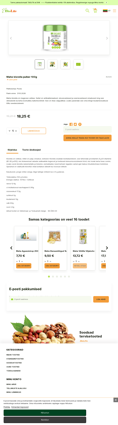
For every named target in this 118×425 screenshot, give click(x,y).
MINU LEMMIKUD (50, 363)
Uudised (78, 369)
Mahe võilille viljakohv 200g (91, 255)
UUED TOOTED (19, 367)
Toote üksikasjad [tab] (37, 151)
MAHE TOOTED (19, 354)
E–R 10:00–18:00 (22, 403)
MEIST (77, 373)
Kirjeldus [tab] (18, 151)
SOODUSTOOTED (20, 363)
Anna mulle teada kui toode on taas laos (81, 139)
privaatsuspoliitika (84, 378)
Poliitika (9, 419)
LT (106, 10)
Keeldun (91, 419)
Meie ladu (79, 354)
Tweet (69, 125)
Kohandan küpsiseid (22, 419)
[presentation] (16, 251)
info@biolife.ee (22, 399)
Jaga (64, 125)
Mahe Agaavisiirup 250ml (33, 255)
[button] (49, 281)
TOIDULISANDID (20, 371)
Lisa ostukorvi (28, 270)
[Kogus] (19, 133)
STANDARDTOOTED (21, 358)
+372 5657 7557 (36, 403)
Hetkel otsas (84, 270)
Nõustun (91, 412)
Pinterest (74, 126)
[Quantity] (23, 265)
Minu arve (48, 354)
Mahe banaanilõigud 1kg (60, 255)
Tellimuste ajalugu (53, 358)
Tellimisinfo (80, 358)
